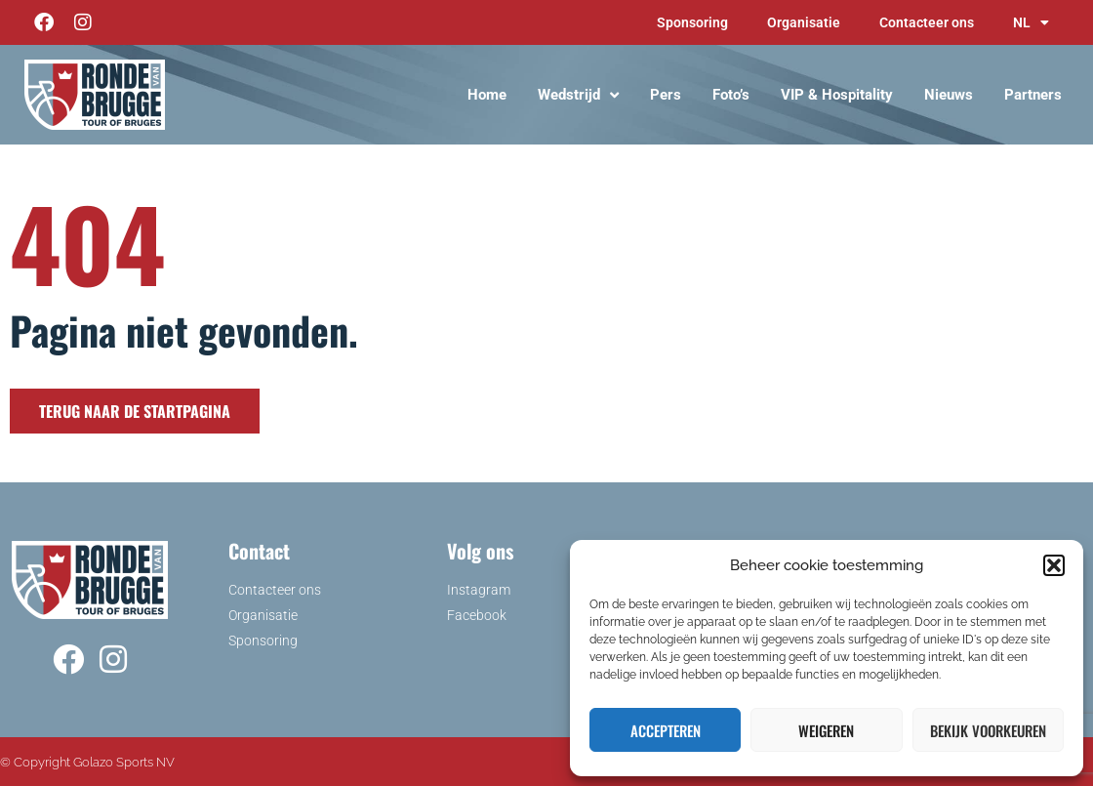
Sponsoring (692, 22)
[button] (1054, 565)
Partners (1033, 94)
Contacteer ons (926, 22)
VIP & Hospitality (837, 94)
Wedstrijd (578, 95)
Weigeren (826, 730)
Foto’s (730, 94)
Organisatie (803, 22)
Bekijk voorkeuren (988, 730)
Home (486, 94)
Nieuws (948, 94)
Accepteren (665, 730)
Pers (665, 94)
